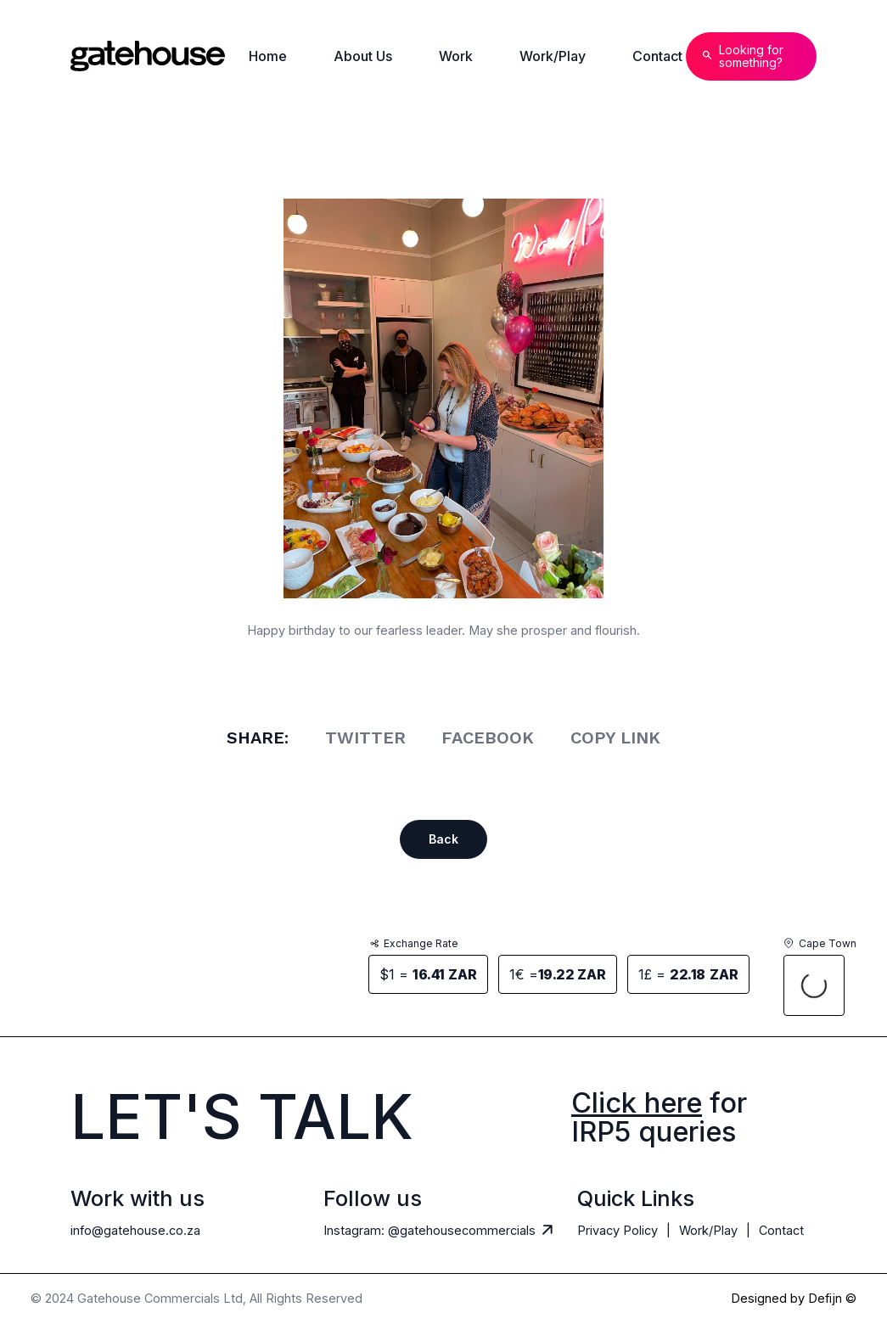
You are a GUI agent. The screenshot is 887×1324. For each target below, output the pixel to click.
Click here (636, 1102)
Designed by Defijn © (793, 1299)
